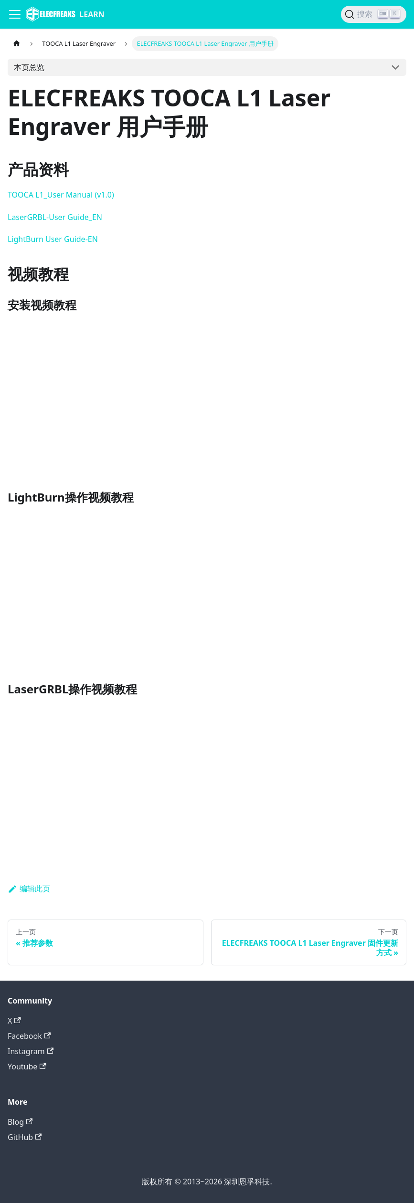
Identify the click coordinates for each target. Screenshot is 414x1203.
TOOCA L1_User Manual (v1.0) (61, 194)
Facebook (29, 1036)
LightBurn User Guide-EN (53, 239)
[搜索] (373, 14)
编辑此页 (29, 888)
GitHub (25, 1137)
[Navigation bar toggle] (15, 14)
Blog (20, 1122)
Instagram (30, 1051)
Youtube (27, 1066)
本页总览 (29, 67)
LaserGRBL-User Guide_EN (55, 217)
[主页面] (17, 43)
